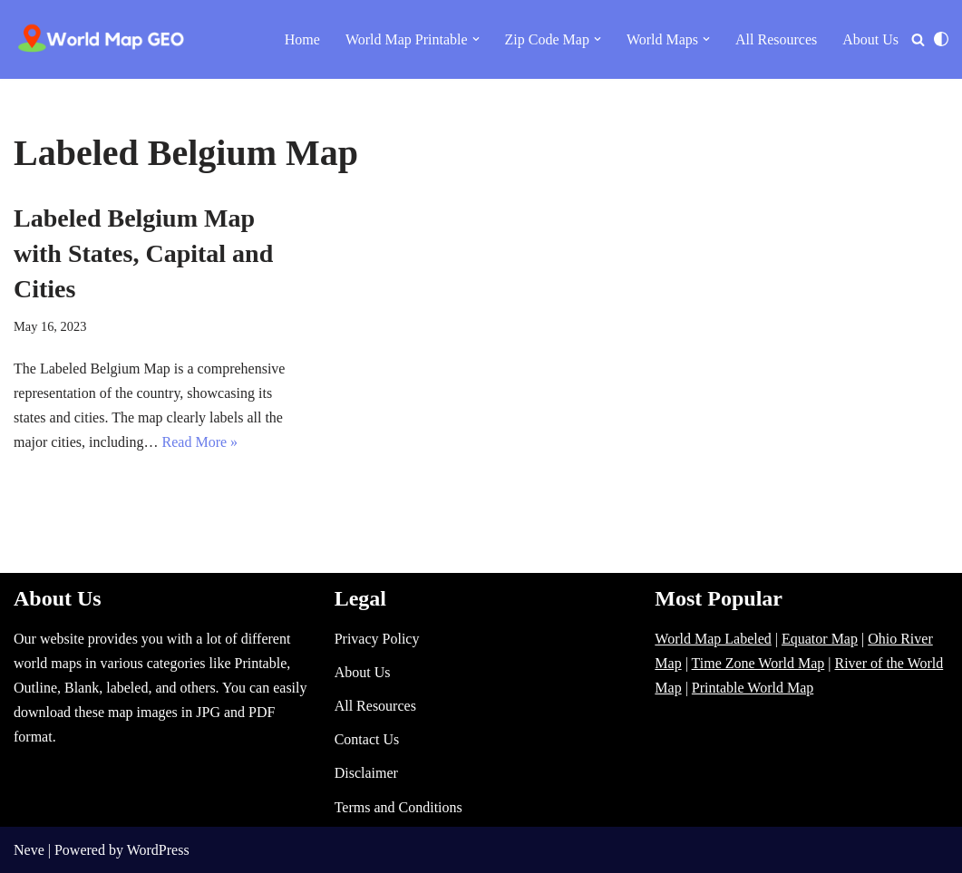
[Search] (918, 39)
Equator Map (820, 638)
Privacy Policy (377, 638)
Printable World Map (752, 687)
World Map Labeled (713, 638)
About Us (870, 39)
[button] (476, 39)
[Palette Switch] (941, 39)
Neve (29, 850)
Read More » (200, 442)
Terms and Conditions (398, 807)
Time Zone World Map (758, 663)
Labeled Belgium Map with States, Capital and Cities (143, 253)
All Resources (776, 39)
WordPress (158, 850)
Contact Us (367, 739)
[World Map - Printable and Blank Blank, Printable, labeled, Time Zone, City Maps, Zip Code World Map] (101, 39)
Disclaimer (366, 773)
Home (302, 39)
